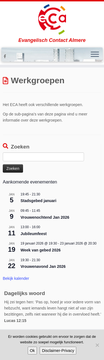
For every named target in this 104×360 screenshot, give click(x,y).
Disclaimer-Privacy (58, 350)
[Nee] (97, 345)
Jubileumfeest (34, 233)
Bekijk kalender (16, 278)
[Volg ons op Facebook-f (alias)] (6, 56)
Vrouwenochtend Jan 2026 (45, 217)
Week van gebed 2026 (40, 250)
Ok (32, 350)
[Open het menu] (95, 55)
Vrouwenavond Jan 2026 (43, 266)
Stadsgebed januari (38, 200)
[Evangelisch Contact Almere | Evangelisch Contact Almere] (52, 19)
